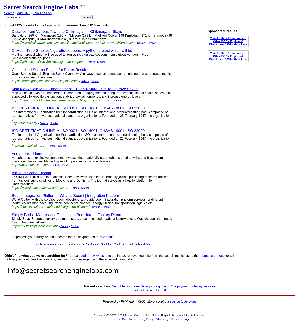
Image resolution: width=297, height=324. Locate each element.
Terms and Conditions (122, 319)
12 (114, 244)
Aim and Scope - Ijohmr (31, 173)
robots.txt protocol (212, 255)
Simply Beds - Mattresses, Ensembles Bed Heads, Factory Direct (66, 215)
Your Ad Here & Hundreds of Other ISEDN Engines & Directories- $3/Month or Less (228, 41)
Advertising (161, 319)
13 (120, 244)
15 (133, 244)
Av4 (135, 290)
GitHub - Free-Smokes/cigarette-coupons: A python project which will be (72, 50)
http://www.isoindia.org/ (28, 145)
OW (150, 290)
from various (104, 237)
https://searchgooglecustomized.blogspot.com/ (45, 81)
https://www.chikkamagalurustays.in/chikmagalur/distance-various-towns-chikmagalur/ (73, 42)
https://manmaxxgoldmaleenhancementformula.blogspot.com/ (56, 100)
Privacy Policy (145, 319)
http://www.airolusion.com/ (30, 165)
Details (141, 42)
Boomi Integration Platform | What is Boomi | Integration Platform (66, 195)
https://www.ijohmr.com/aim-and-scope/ (40, 188)
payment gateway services (196, 286)
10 (101, 244)
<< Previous (45, 244)
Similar (152, 42)
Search (9, 13)
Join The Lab (42, 13)
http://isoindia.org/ (24, 123)
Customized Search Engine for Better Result (49, 70)
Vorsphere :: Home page (32, 153)
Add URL (23, 13)
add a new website (94, 255)
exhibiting (143, 286)
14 (127, 244)
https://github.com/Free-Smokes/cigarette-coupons (48, 62)
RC (171, 286)
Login (187, 319)
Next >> (144, 244)
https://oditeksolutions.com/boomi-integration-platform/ (50, 207)
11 (107, 244)
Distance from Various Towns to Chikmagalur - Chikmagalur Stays (67, 31)
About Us (176, 319)
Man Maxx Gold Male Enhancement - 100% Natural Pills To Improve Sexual (75, 89)
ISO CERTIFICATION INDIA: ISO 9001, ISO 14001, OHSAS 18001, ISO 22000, (79, 108)
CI (142, 290)
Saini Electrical (122, 286)
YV (157, 290)
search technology (183, 301)
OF (165, 290)
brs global (160, 286)
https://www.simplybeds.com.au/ (35, 226)
